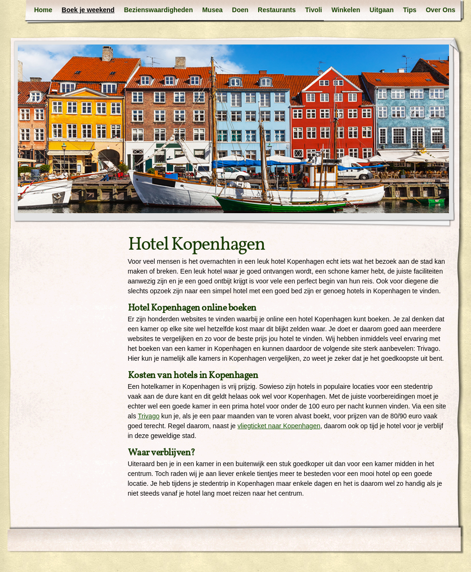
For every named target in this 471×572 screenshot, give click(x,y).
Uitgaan (382, 10)
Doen (240, 10)
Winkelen (345, 10)
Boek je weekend (88, 10)
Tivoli (313, 10)
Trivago (148, 416)
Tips (410, 10)
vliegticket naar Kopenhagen (279, 426)
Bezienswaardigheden (158, 10)
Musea (212, 10)
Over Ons (440, 10)
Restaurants (277, 10)
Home (43, 10)
